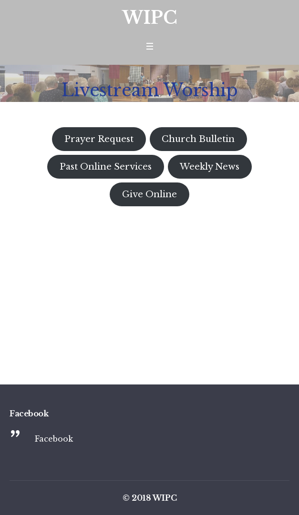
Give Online (149, 194)
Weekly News (209, 167)
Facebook (54, 439)
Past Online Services (106, 167)
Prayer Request (99, 139)
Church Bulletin (198, 139)
